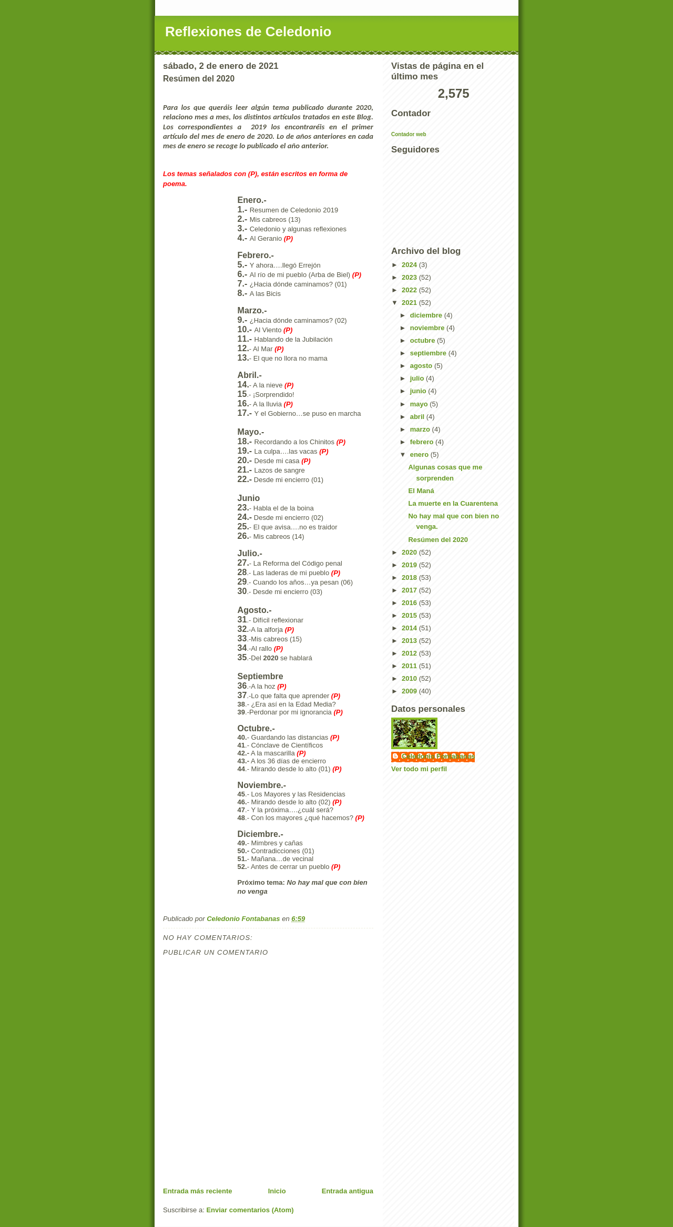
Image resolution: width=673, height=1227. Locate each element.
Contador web (408, 134)
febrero (422, 442)
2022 (410, 290)
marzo (421, 429)
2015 (410, 615)
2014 (410, 628)
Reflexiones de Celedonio (248, 31)
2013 (410, 641)
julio (418, 378)
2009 (410, 691)
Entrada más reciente (197, 1191)
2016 (410, 603)
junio (419, 391)
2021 (410, 302)
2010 (410, 678)
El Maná (421, 491)
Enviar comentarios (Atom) (249, 1210)
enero (420, 454)
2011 (410, 666)
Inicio (277, 1191)
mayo (420, 404)
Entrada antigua (347, 1191)
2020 (410, 552)
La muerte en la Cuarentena (453, 503)
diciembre (427, 315)
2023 (410, 277)
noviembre (428, 328)
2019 (410, 565)
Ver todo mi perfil (419, 769)
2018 (410, 577)
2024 (410, 265)
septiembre (429, 353)
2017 (410, 590)
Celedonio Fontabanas (438, 756)
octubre (423, 340)
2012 (410, 653)
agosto (422, 366)
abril (418, 417)
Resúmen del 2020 (437, 540)
